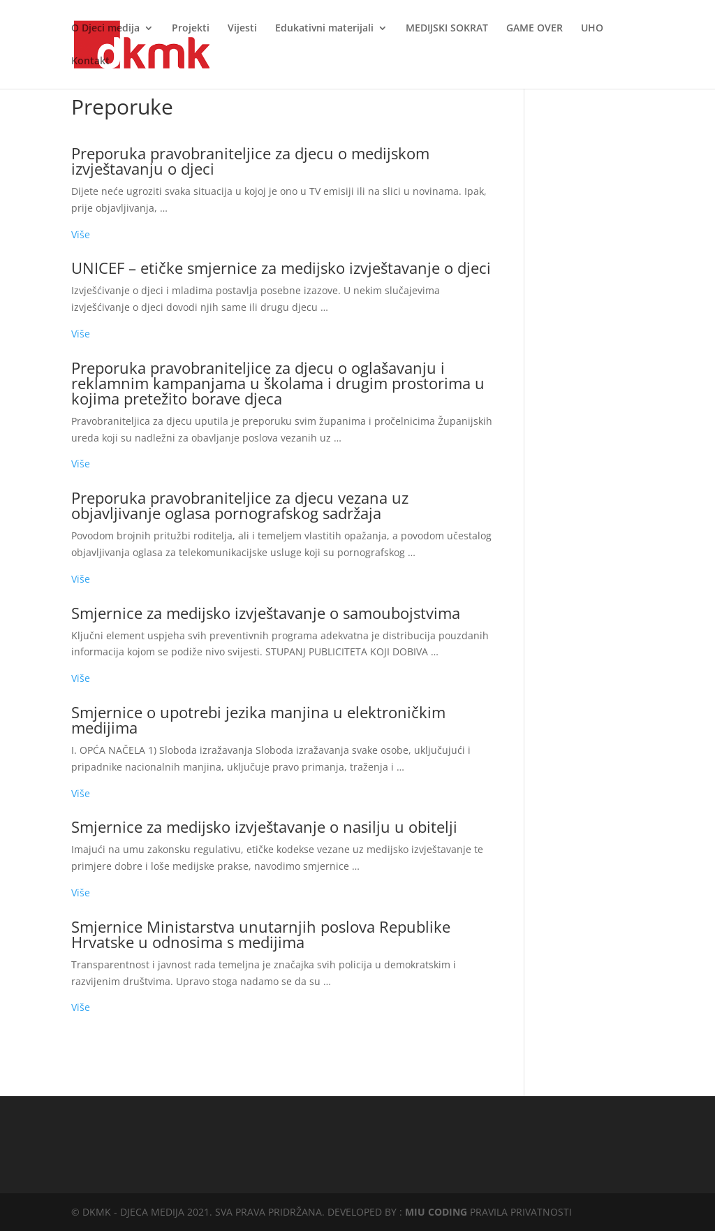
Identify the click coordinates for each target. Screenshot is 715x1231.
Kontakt (90, 61)
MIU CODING (436, 1211)
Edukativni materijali (324, 28)
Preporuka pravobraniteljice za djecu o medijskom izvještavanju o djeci (250, 161)
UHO (592, 28)
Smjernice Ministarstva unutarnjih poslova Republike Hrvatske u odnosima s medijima (260, 934)
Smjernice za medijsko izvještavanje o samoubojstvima (265, 612)
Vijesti (242, 28)
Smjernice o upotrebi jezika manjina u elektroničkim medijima (258, 719)
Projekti (190, 28)
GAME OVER (534, 28)
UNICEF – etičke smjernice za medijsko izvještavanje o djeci (281, 267)
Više (80, 234)
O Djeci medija (105, 28)
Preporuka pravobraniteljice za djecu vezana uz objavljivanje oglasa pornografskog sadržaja (239, 505)
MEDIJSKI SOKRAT (447, 28)
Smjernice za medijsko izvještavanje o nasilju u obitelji (264, 826)
